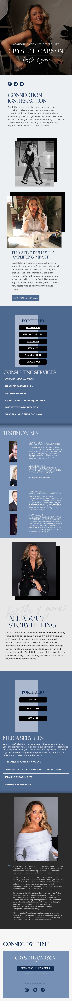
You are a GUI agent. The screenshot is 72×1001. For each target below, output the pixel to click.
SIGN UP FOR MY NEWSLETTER (35, 968)
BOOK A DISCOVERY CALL (25, 298)
